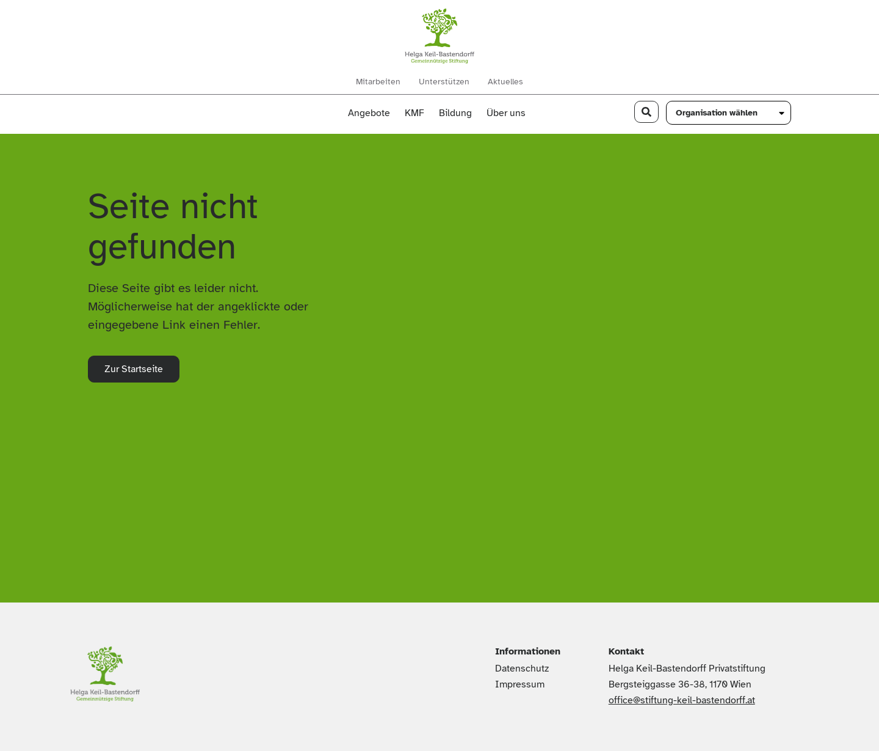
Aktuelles (505, 82)
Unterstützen (444, 82)
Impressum (519, 684)
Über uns (509, 113)
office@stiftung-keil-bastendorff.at (682, 700)
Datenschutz (522, 668)
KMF (414, 113)
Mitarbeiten (378, 82)
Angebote (369, 113)
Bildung (455, 113)
